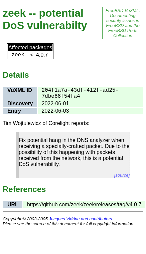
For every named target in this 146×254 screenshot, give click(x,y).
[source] (122, 175)
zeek (17, 55)
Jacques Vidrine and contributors (80, 218)
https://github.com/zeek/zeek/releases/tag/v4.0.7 (84, 204)
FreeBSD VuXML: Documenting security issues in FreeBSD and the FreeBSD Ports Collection (123, 23)
